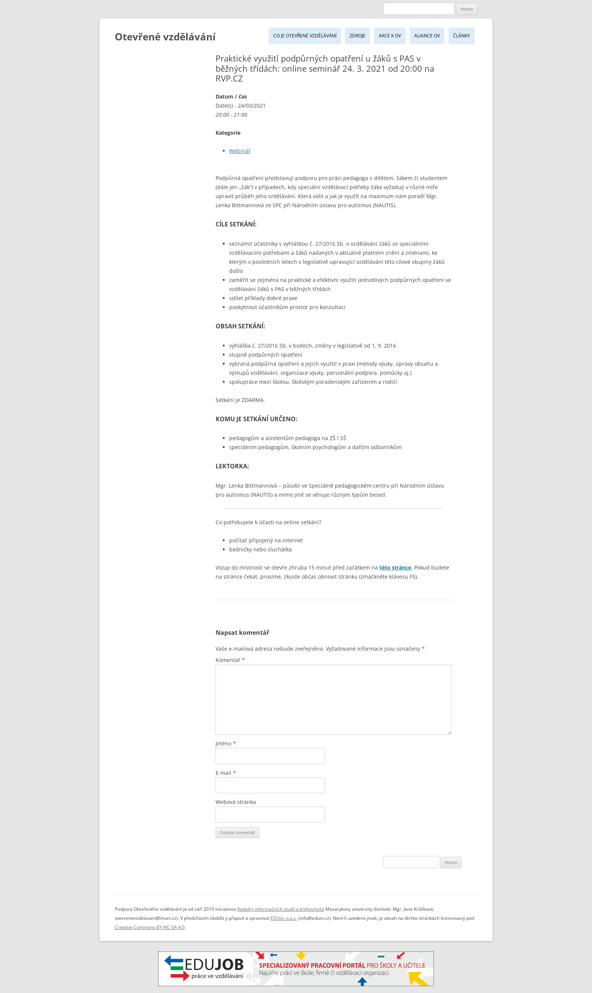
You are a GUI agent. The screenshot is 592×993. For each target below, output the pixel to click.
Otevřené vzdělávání (165, 36)
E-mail (226, 772)
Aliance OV (427, 35)
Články (461, 35)
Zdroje (357, 35)
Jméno (226, 743)
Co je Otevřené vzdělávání (304, 35)
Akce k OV (390, 35)
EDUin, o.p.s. (284, 918)
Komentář (230, 660)
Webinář (240, 150)
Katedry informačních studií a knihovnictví (280, 909)
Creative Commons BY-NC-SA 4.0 (150, 927)
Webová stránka (236, 801)
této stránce (395, 567)
